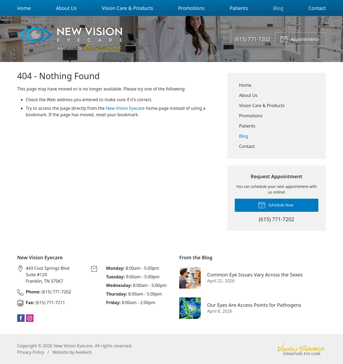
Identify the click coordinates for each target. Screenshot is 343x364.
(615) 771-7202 (252, 39)
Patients (239, 8)
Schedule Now (275, 205)
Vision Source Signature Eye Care (302, 349)
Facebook (21, 318)
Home (24, 8)
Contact (317, 8)
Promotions (191, 8)
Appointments (299, 38)
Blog (278, 8)
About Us (66, 8)
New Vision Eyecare (125, 108)
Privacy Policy (30, 352)
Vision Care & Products (127, 8)
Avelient (83, 352)
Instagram (29, 318)
